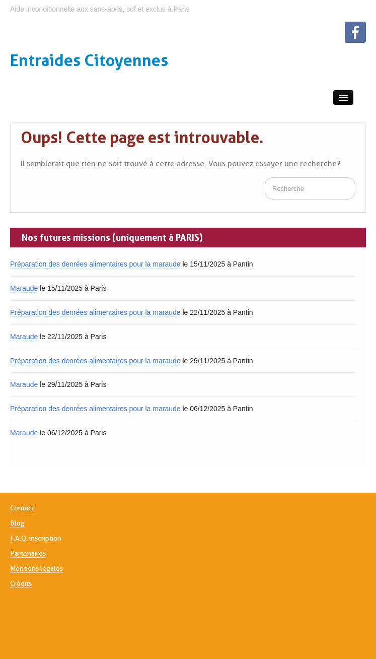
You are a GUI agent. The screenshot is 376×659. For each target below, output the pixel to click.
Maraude (24, 288)
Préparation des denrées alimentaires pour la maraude (95, 264)
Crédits (21, 583)
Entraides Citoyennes (89, 60)
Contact (22, 508)
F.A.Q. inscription (35, 538)
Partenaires (28, 553)
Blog (17, 523)
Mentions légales (36, 568)
